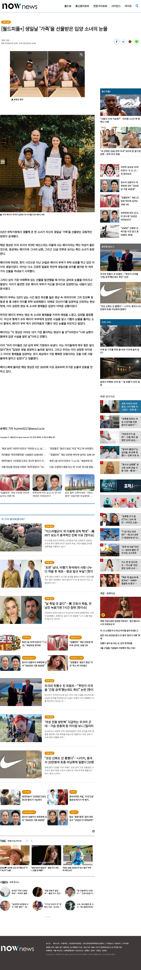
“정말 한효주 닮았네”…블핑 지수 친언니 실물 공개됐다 (76, 869)
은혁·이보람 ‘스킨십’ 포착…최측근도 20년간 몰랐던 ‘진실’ (85, 907)
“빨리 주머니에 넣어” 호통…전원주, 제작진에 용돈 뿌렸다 (52, 893)
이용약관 (64, 943)
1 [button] (45, 916)
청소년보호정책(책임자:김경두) (93, 943)
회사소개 (56, 943)
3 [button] (49, 916)
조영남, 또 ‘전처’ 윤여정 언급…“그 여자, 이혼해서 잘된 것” (20, 893)
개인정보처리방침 (75, 943)
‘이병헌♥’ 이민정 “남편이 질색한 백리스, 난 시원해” (20, 907)
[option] (45, 859)
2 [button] (47, 916)
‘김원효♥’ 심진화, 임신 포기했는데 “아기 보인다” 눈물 (45, 869)
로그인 (48, 943)
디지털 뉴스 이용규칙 (113, 943)
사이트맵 (125, 943)
